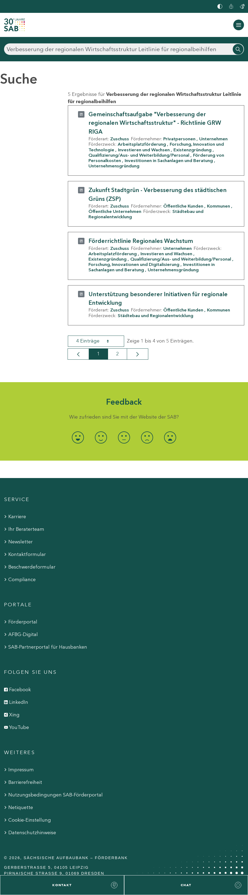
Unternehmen (213, 138)
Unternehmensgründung (113, 165)
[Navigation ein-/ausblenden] (238, 25)
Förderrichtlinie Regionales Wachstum (140, 241)
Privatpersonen (179, 138)
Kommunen (218, 206)
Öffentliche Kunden (183, 206)
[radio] (77, 437)
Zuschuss (119, 138)
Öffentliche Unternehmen (114, 211)
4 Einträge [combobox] (97, 341)
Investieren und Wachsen (144, 149)
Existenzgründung (192, 149)
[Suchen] (124, 49)
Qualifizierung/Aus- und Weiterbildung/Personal (138, 155)
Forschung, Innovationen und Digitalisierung (133, 264)
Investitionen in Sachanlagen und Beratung (169, 160)
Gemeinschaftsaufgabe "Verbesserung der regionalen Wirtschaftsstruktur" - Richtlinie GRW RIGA (154, 123)
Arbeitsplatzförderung (142, 144)
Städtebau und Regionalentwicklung (155, 315)
